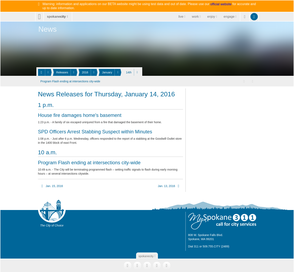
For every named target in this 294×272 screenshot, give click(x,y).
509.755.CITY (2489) (216, 246)
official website (221, 4)
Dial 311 (193, 246)
